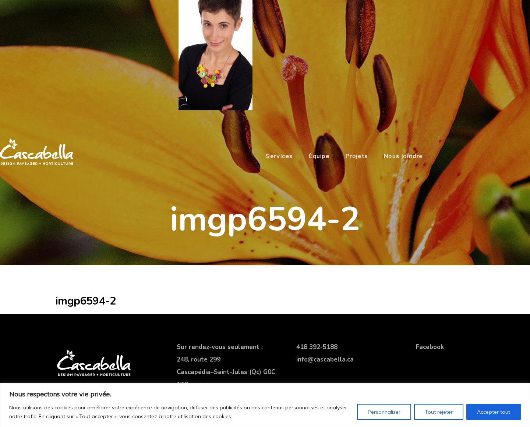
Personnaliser (384, 412)
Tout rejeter (439, 412)
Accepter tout (493, 412)
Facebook (430, 347)
